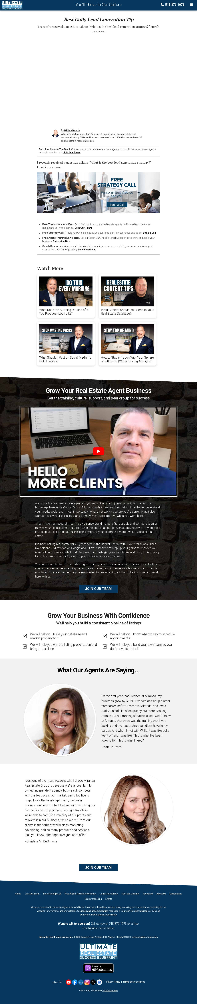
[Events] (108, 899)
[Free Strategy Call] (52, 894)
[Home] (11, 5)
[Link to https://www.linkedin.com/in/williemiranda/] (81, 982)
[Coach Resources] (109, 894)
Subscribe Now (61, 241)
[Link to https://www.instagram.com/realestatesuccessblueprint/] (87, 982)
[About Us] (161, 894)
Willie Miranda (72, 130)
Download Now (86, 249)
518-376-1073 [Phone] (172, 4)
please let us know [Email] (107, 914)
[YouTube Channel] (130, 894)
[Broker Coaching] (93, 899)
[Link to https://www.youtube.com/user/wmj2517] (68, 982)
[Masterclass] (176, 894)
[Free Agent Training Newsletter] (80, 894)
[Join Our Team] (32, 894)
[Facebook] (148, 894)
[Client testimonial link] (60, 719)
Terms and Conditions (134, 981)
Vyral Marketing (110, 990)
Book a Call (149, 232)
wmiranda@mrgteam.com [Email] (144, 937)
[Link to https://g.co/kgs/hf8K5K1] (99, 982)
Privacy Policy (113, 981)
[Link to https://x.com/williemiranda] (93, 982)
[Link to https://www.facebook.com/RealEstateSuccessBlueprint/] (74, 982)
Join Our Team (71, 152)
